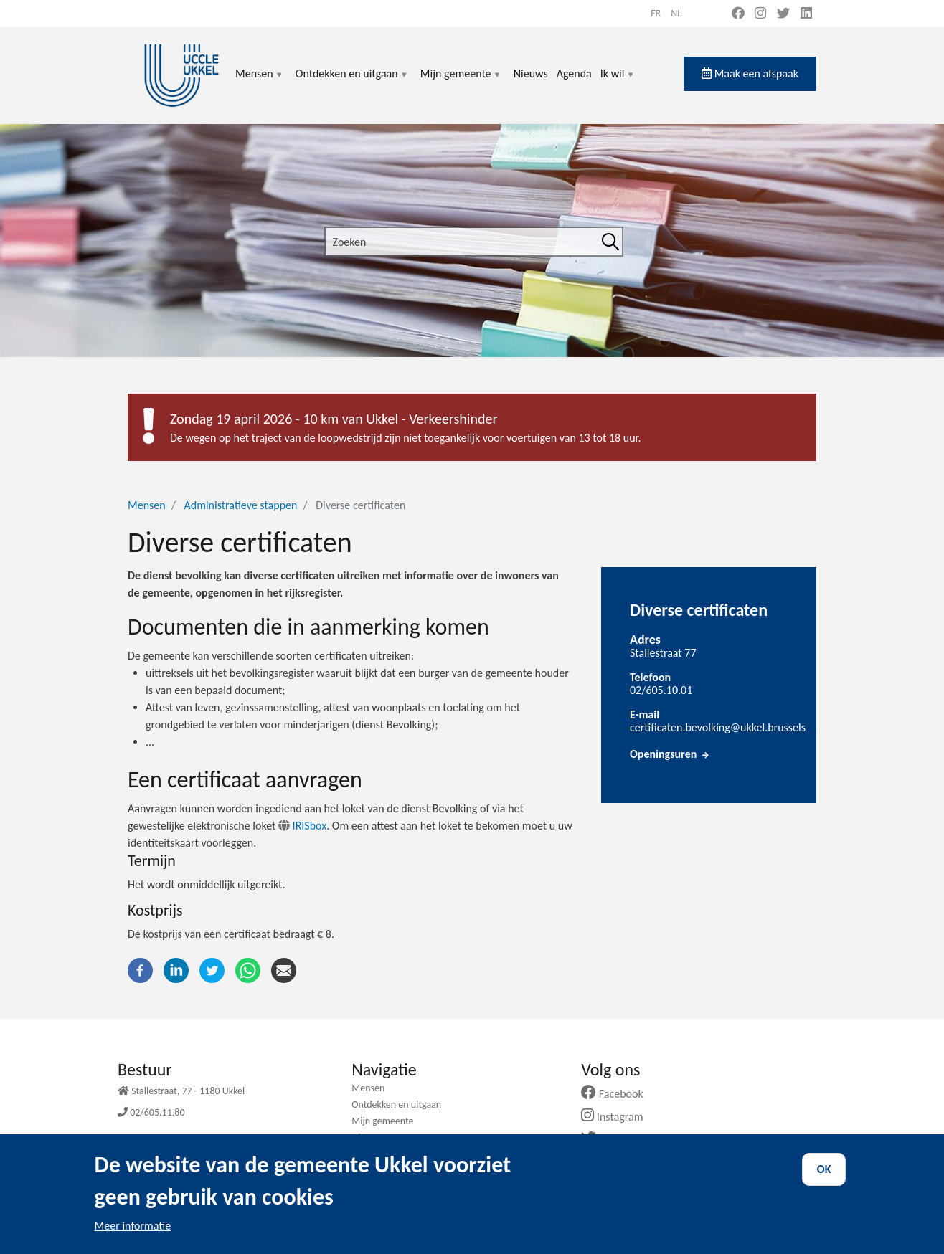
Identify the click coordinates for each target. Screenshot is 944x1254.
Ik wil (618, 82)
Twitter (611, 1139)
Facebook (617, 1094)
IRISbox (302, 825)
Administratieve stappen (240, 505)
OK (824, 1180)
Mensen (259, 82)
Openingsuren (670, 754)
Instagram (617, 1117)
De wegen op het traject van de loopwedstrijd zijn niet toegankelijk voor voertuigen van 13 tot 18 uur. (405, 438)
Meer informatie (133, 1237)
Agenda (574, 73)
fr (656, 13)
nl (676, 13)
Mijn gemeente (461, 82)
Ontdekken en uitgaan (352, 82)
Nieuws (531, 73)
